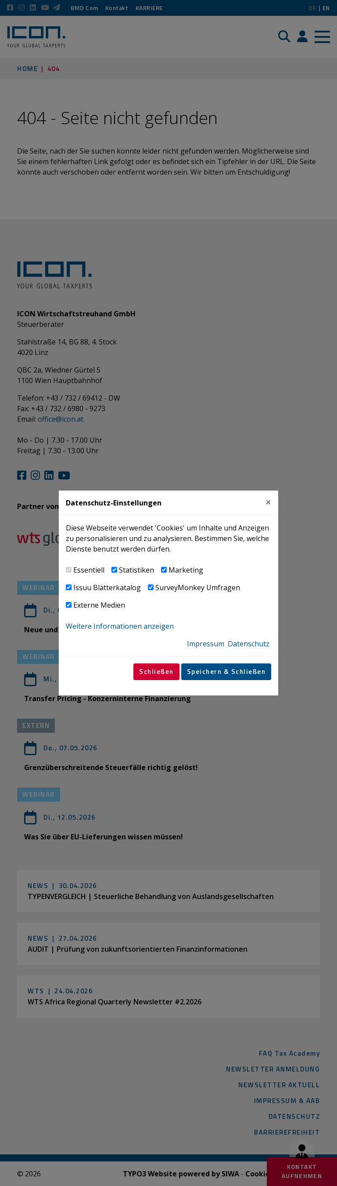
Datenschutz (248, 644)
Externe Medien (99, 605)
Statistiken (136, 570)
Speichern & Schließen (226, 671)
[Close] (268, 503)
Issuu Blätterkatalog (107, 587)
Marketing (185, 570)
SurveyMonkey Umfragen (197, 587)
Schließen (156, 671)
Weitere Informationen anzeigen (120, 626)
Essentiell (88, 570)
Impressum (205, 644)
